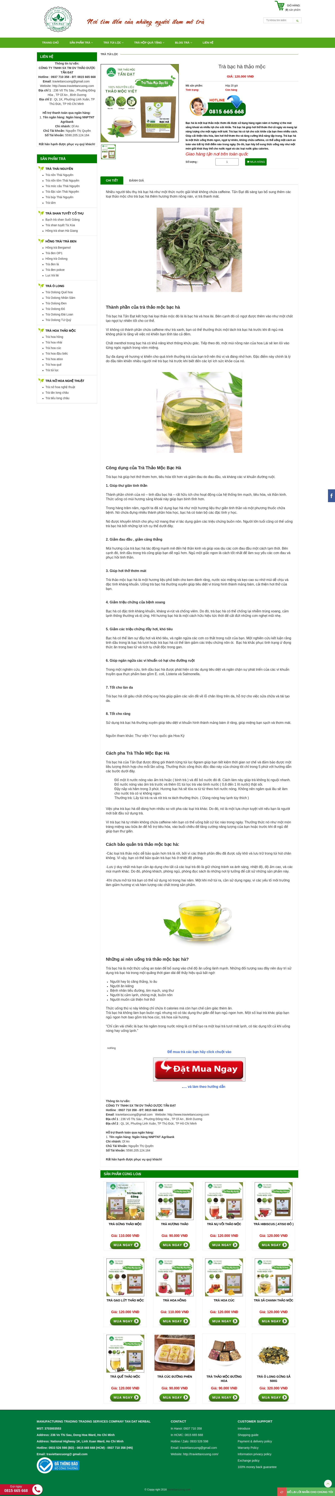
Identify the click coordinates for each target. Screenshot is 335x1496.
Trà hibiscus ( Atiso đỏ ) (274, 1224)
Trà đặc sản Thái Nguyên (62, 191)
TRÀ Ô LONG (55, 286)
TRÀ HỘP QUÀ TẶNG (149, 42)
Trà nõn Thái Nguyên (59, 175)
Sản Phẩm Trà (81, 42)
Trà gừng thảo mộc (125, 1224)
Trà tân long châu (57, 392)
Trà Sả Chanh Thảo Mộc (273, 1300)
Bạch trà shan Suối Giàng (63, 219)
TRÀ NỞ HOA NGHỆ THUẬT (65, 381)
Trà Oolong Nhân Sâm (60, 297)
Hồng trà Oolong (57, 258)
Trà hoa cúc (53, 348)
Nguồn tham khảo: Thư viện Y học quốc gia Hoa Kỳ (145, 736)
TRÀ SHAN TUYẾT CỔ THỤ (65, 213)
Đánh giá (136, 180)
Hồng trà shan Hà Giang (62, 230)
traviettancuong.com (178, 1489)
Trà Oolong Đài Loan (59, 314)
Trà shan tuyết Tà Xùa (60, 225)
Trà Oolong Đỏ (55, 309)
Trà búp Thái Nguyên (59, 197)
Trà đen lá (52, 264)
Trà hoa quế (54, 364)
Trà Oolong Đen (56, 303)
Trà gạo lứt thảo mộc (125, 1300)
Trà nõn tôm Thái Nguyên (62, 180)
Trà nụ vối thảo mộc (224, 1224)
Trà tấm (51, 202)
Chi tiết (112, 180)
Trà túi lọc (52, 370)
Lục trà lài (52, 275)
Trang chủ (50, 42)
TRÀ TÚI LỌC (113, 42)
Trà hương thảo (174, 1224)
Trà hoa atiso (54, 359)
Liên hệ (208, 42)
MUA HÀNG (256, 161)
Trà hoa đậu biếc (57, 353)
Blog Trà (183, 42)
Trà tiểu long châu (57, 398)
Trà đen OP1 (54, 253)
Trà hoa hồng (54, 337)
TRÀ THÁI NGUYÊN (59, 168)
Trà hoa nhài (54, 342)
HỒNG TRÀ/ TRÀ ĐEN (61, 241)
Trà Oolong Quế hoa (59, 292)
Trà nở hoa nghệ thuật (60, 387)
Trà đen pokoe (55, 269)
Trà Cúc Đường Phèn (174, 1376)
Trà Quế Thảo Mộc (125, 1376)
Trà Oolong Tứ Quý (58, 320)
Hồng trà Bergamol (58, 247)
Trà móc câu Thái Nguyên (63, 186)
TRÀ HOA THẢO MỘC (61, 330)
